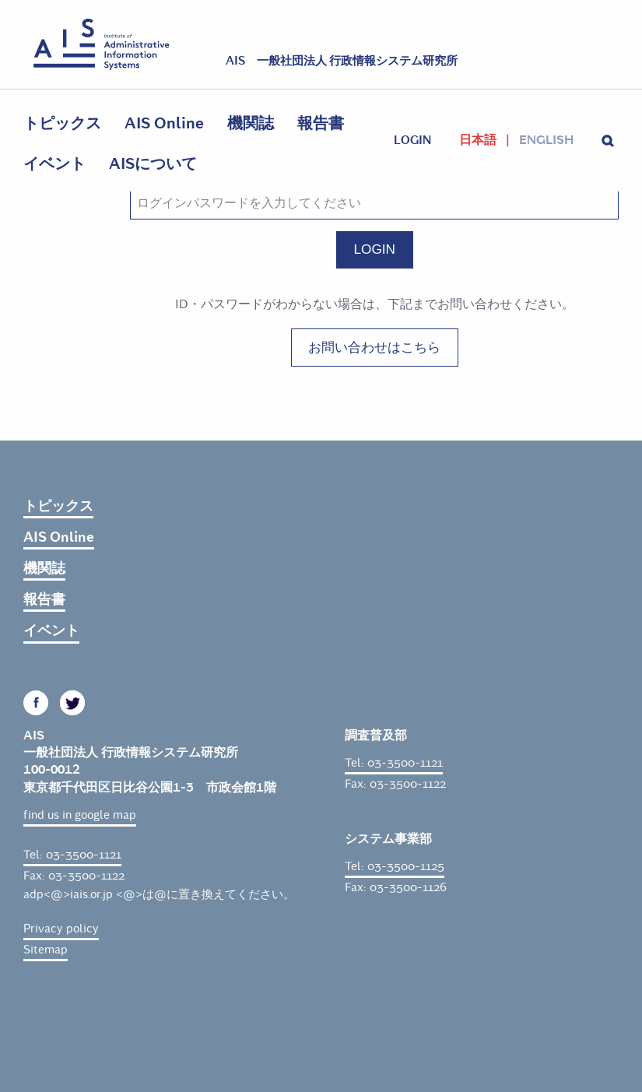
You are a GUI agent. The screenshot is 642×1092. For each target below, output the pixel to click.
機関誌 (250, 123)
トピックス (62, 123)
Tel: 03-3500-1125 (394, 866)
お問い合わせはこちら (374, 347)
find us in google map (79, 815)
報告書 (320, 123)
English (546, 140)
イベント (54, 164)
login (412, 140)
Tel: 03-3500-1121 (72, 855)
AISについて (153, 164)
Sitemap (45, 950)
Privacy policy (61, 929)
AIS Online (164, 123)
